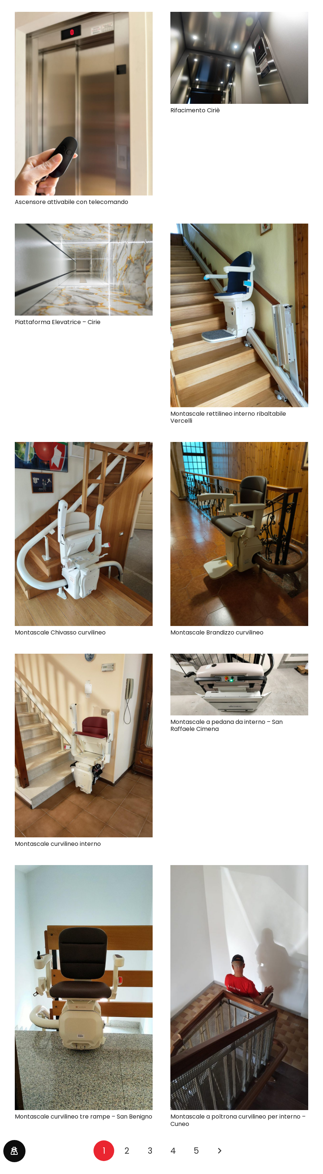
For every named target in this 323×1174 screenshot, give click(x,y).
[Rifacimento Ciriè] (239, 16)
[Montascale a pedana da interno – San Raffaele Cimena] (239, 658)
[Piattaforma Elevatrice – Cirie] (84, 228)
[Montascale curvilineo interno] (84, 658)
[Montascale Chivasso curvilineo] (84, 446)
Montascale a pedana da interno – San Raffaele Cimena (226, 725)
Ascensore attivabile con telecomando (71, 202)
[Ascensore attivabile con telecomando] (84, 16)
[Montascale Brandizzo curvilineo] (239, 446)
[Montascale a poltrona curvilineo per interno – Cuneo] (239, 869)
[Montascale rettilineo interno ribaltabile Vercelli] (239, 228)
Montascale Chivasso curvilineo (60, 632)
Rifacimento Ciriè (195, 110)
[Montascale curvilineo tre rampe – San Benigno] (84, 869)
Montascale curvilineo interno (58, 844)
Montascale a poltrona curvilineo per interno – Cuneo (238, 1120)
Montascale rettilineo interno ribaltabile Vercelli (228, 417)
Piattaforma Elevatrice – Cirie (58, 322)
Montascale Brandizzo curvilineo (217, 632)
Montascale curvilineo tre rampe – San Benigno (83, 1116)
